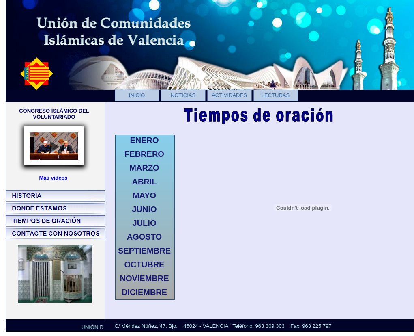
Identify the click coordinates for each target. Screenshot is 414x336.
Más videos (53, 178)
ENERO (144, 140)
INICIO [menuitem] (137, 95)
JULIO (145, 223)
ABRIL (144, 181)
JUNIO (144, 209)
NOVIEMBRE (144, 278)
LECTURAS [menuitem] (276, 95)
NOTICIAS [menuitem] (183, 95)
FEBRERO (144, 154)
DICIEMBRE (144, 292)
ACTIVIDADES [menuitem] (229, 95)
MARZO (144, 167)
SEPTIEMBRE (144, 250)
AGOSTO (144, 236)
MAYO (144, 195)
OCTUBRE (144, 264)
